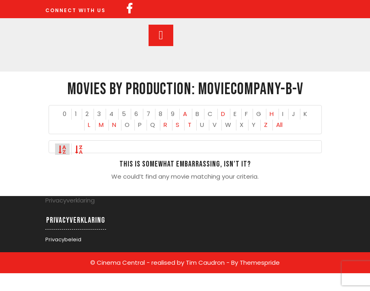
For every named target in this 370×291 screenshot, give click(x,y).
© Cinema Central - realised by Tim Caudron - (160, 262)
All (279, 124)
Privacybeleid (63, 239)
